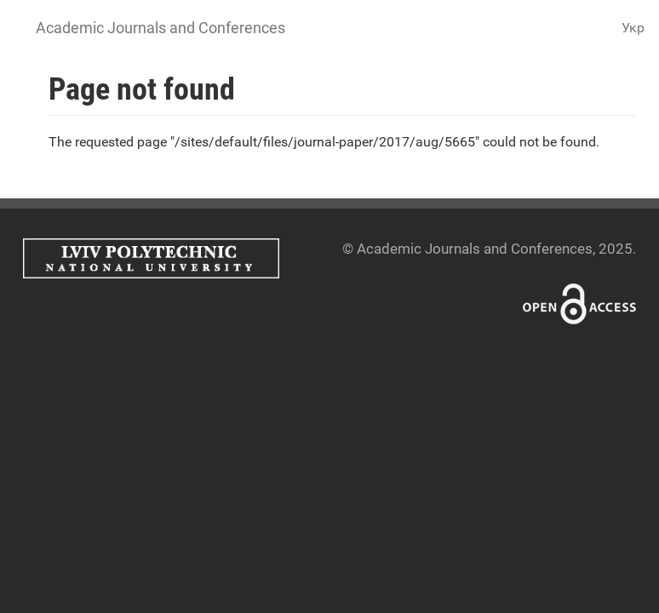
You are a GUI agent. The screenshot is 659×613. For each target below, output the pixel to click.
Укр (633, 28)
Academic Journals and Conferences (160, 28)
